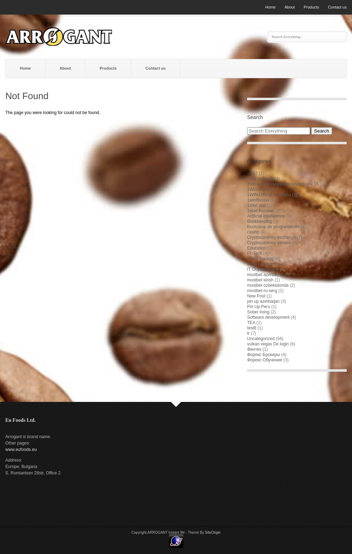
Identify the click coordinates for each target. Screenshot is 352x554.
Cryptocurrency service (269, 242)
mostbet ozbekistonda (268, 285)
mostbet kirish (260, 280)
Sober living (258, 312)
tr (248, 333)
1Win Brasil (258, 189)
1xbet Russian (260, 210)
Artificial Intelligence (266, 216)
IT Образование (262, 269)
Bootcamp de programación (273, 226)
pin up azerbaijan (263, 301)
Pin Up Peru (258, 306)
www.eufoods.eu (21, 449)
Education (256, 248)
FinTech (254, 253)
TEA (251, 322)
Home (270, 7)
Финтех (254, 349)
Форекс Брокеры (263, 354)
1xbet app (256, 205)
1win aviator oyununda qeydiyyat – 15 (283, 184)
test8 (251, 328)
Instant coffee (260, 264)
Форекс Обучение (264, 359)
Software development (268, 317)
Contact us (337, 7)
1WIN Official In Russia (269, 194)
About (289, 7)
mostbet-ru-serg (262, 290)
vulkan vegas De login (268, 343)
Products (311, 7)
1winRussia (258, 200)
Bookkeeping (259, 221)
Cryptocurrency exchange (271, 237)
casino (253, 232)
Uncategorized (260, 338)
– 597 (252, 173)
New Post (256, 296)
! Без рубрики (260, 178)
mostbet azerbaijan (265, 274)
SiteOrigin (213, 532)
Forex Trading (260, 258)
